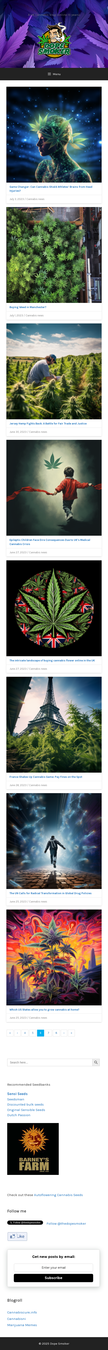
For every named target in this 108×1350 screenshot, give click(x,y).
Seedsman (15, 1099)
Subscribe (53, 1278)
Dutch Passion (19, 1115)
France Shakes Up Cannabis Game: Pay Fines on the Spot (45, 776)
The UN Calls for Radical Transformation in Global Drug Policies (50, 893)
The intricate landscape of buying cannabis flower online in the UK (52, 660)
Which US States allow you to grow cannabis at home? (44, 1009)
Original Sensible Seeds (26, 1110)
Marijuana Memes (22, 1325)
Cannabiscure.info (22, 1312)
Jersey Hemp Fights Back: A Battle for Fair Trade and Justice (48, 423)
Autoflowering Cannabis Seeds (58, 1195)
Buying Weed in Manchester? (27, 307)
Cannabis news (35, 199)
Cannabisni (16, 1319)
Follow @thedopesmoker (66, 1223)
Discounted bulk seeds (25, 1104)
